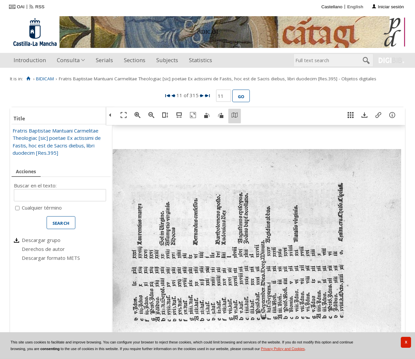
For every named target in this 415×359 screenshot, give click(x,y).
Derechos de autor (43, 249)
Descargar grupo (41, 240)
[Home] (28, 78)
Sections (134, 60)
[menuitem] (31, 60)
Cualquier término (42, 207)
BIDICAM (45, 79)
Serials (104, 60)
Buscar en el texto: (35, 185)
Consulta (68, 60)
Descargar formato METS (51, 258)
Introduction (30, 60)
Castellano (331, 6)
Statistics (200, 60)
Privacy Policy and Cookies (283, 349)
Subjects (167, 60)
